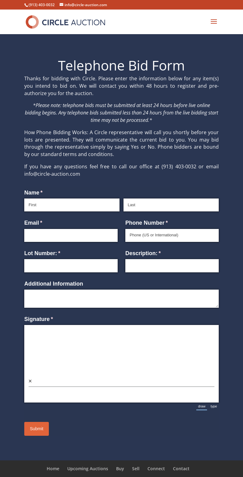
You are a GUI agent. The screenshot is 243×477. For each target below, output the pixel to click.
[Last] (171, 204)
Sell (135, 468)
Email (44, 223)
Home (53, 468)
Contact (181, 468)
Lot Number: (53, 253)
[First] (72, 204)
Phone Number (157, 223)
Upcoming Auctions (87, 468)
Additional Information (53, 284)
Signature (49, 319)
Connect (156, 468)
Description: (154, 253)
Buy (120, 468)
